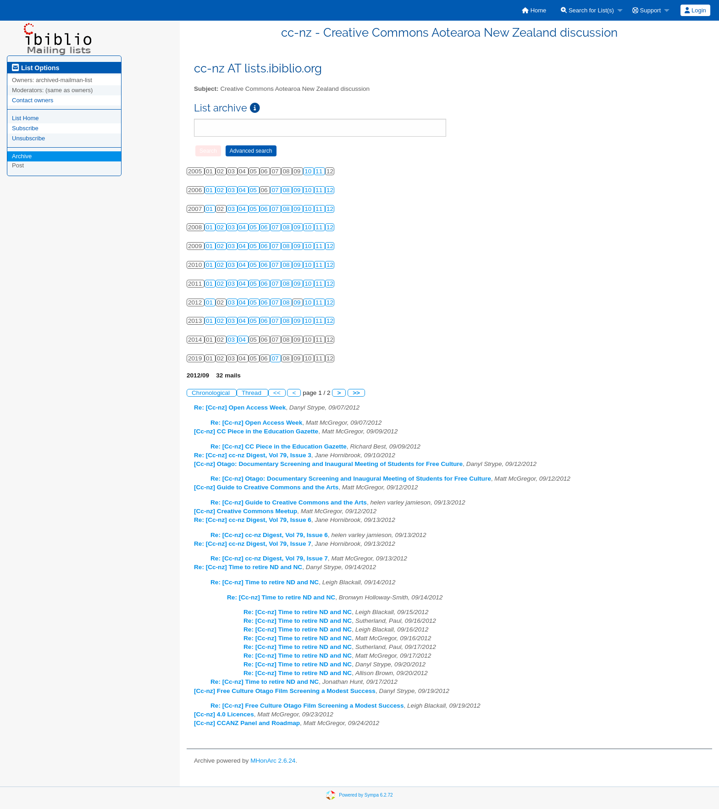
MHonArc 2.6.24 (272, 760)
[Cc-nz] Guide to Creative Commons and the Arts (266, 487)
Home (534, 10)
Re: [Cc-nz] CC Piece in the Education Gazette (278, 446)
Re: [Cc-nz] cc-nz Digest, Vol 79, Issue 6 (252, 519)
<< (277, 392)
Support (646, 10)
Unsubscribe (28, 138)
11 (319, 171)
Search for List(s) (587, 10)
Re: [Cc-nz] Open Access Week (240, 407)
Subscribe (25, 128)
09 (297, 190)
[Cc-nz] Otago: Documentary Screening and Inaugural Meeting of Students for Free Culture (328, 463)
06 (265, 208)
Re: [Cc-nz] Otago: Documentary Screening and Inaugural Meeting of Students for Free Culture (350, 478)
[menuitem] (533, 10)
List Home (25, 118)
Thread (252, 392)
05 (254, 190)
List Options (35, 68)
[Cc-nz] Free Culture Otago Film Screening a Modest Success (285, 690)
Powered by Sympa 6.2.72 (366, 795)
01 (210, 190)
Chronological (212, 392)
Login (695, 10)
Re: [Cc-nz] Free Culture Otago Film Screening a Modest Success (307, 705)
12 (329, 190)
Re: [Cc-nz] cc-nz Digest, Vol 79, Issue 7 (252, 543)
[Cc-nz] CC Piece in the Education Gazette (256, 431)
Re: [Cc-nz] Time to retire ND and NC (248, 567)
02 (221, 190)
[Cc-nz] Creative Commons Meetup (245, 511)
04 (243, 190)
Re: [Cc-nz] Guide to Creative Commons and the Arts (288, 502)
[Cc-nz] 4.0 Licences (224, 714)
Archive (22, 156)
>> (356, 392)
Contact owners (32, 100)
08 (286, 190)
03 (232, 190)
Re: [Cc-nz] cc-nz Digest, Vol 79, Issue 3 (252, 455)
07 (275, 190)
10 (308, 171)
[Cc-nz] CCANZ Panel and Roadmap (247, 723)
